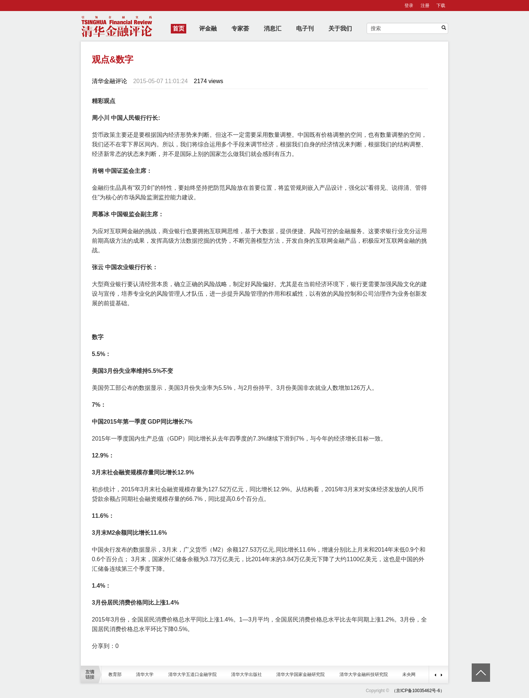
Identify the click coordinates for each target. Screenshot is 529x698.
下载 (440, 5)
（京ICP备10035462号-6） (418, 690)
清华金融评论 (109, 81)
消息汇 (272, 28)
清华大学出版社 (246, 674)
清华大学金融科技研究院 (363, 674)
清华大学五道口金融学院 (192, 674)
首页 (178, 28)
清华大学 (145, 674)
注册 (425, 5)
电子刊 (305, 28)
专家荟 (240, 28)
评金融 (208, 28)
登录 (408, 5)
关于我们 (340, 28)
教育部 (115, 674)
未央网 (408, 674)
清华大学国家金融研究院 (300, 674)
